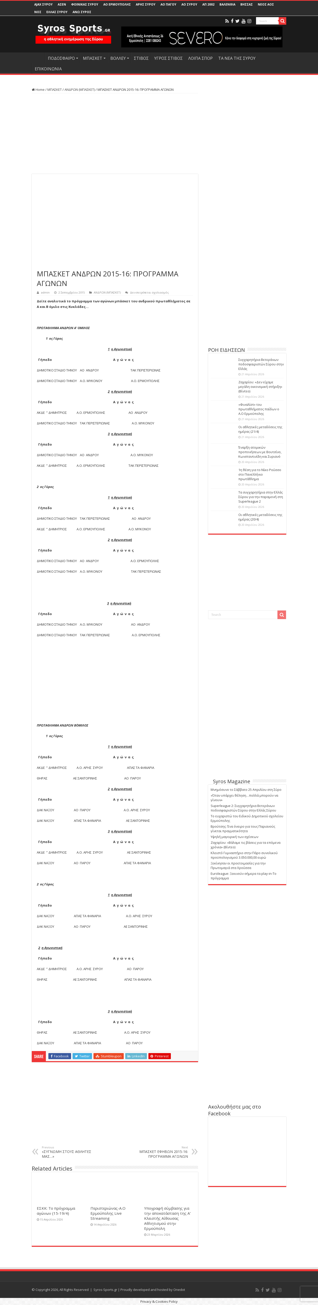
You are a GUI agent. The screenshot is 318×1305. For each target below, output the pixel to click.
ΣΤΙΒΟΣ (141, 58)
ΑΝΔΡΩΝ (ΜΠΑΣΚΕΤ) (80, 89)
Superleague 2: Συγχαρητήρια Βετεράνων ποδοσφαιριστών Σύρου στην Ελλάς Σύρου (243, 808)
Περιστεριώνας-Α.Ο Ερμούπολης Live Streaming (107, 1213)
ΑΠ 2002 (208, 4)
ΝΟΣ (37, 12)
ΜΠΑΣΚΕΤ (92, 58)
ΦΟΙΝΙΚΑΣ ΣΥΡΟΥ (84, 4)
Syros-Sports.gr (105, 1289)
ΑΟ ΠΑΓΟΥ (168, 4)
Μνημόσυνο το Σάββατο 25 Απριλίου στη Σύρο (246, 789)
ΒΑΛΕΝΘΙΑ (227, 4)
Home (38, 89)
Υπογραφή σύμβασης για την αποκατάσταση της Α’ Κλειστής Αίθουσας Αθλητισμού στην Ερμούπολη (167, 1218)
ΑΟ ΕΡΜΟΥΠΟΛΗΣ (117, 4)
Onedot (179, 1289)
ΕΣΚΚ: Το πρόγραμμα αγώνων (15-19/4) (56, 1211)
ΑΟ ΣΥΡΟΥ (189, 4)
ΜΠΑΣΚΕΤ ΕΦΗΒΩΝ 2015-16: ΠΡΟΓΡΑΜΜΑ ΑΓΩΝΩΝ (162, 1152)
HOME (38, 57)
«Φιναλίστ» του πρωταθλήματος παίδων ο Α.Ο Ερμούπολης (258, 409)
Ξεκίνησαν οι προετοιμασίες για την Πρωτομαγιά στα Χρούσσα (238, 865)
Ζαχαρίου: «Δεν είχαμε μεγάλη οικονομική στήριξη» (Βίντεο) (260, 386)
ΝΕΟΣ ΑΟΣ (266, 4)
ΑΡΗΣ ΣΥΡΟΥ (145, 4)
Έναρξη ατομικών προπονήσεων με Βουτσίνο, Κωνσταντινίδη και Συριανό (259, 452)
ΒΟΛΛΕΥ (118, 58)
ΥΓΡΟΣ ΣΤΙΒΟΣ (168, 58)
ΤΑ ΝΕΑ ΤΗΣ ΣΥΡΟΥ (237, 58)
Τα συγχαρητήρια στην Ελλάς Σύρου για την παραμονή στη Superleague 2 (260, 497)
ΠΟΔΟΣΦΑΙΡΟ (61, 58)
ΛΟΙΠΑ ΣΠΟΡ (200, 58)
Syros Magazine (231, 781)
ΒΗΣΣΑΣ (246, 4)
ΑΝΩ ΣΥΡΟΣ (82, 12)
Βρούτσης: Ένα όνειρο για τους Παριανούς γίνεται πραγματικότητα (243, 828)
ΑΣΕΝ (62, 4)
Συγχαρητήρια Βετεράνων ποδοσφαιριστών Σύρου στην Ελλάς (261, 364)
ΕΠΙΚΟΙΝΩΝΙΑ (48, 69)
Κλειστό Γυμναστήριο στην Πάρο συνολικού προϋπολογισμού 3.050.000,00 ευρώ (244, 855)
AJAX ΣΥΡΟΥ (43, 4)
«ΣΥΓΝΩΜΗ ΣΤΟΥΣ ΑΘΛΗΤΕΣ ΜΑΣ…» (67, 1152)
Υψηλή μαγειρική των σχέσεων (234, 836)
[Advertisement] (115, 133)
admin (45, 292)
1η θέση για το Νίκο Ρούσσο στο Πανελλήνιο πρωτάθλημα (259, 474)
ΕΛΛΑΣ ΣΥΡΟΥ (57, 12)
